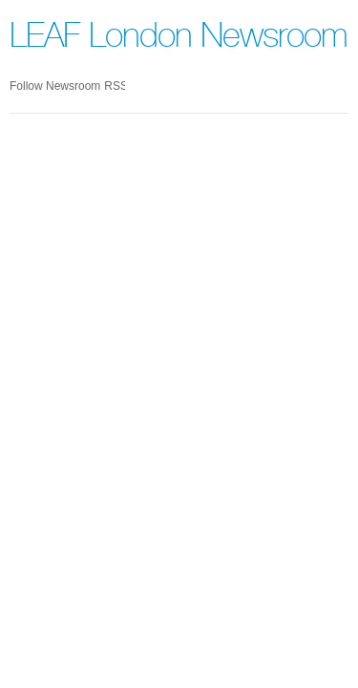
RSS (114, 86)
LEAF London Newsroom (178, 39)
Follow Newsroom (55, 86)
